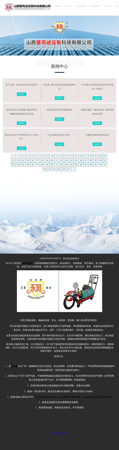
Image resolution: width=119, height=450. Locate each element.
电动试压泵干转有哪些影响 (59, 109)
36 (81, 160)
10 (52, 156)
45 (28, 165)
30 (52, 160)
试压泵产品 (81, 7)
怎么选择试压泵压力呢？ (59, 135)
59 (95, 165)
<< (13, 156)
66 (64, 169)
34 (71, 160)
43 (18, 165)
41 (105, 160)
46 (33, 165)
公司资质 (107, 7)
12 (62, 156)
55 (76, 165)
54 (71, 165)
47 (37, 165)
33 (66, 160)
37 (86, 160)
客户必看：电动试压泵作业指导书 (22, 84)
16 (81, 156)
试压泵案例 (95, 7)
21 (105, 156)
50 (52, 165)
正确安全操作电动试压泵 (97, 135)
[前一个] (2, 35)
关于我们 (57, 7)
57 (86, 165)
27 (37, 160)
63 (50, 169)
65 (59, 169)
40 (100, 160)
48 (42, 165)
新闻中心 (69, 7)
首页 (47, 7)
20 (100, 156)
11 (57, 156)
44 (23, 165)
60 (100, 165)
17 (86, 156)
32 (62, 160)
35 (76, 160)
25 (28, 160)
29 (47, 160)
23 (18, 160)
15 (76, 156)
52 (62, 165)
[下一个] (116, 35)
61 (105, 165)
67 (69, 169)
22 (13, 160)
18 (91, 156)
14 (71, 156)
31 (57, 160)
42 (13, 165)
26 (33, 160)
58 (91, 165)
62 (45, 169)
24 (23, 160)
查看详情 (21, 94)
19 (95, 156)
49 (47, 165)
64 (54, 169)
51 (57, 165)
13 (66, 156)
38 (91, 160)
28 (42, 160)
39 (95, 160)
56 (81, 165)
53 (66, 165)
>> (74, 169)
